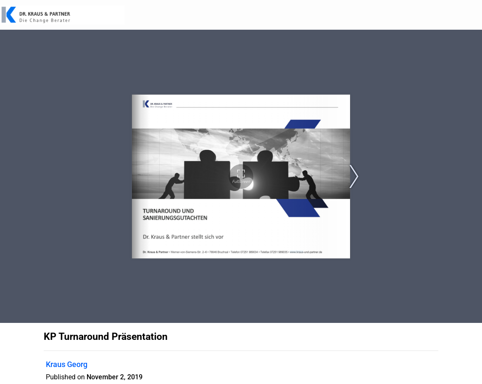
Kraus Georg (66, 364)
